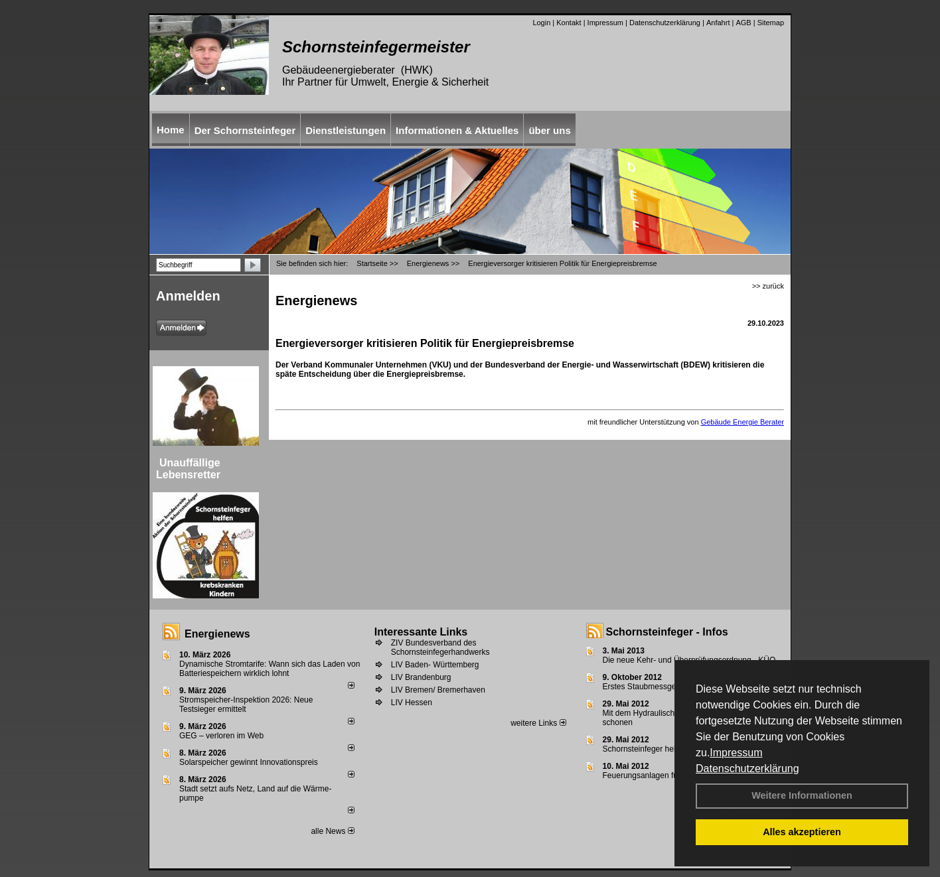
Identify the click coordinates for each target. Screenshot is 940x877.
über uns (549, 130)
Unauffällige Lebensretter (188, 468)
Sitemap (770, 23)
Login (541, 23)
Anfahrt (718, 23)
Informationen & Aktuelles (457, 130)
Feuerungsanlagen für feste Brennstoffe (673, 775)
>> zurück (768, 286)
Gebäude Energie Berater (742, 422)
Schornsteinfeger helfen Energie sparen (673, 749)
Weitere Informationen (801, 795)
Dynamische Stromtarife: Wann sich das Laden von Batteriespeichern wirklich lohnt (269, 668)
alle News (332, 831)
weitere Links (538, 723)
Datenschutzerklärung (747, 768)
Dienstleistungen (345, 130)
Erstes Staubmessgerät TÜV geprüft (667, 686)
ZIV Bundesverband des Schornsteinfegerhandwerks (440, 647)
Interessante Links (421, 632)
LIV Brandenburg (421, 677)
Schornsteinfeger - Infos (667, 632)
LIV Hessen (411, 702)
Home (171, 129)
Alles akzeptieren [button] (802, 832)
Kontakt (568, 23)
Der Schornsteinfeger (245, 130)
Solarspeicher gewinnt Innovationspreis (248, 762)
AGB (743, 23)
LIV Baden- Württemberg (435, 664)
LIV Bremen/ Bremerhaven (438, 690)
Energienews (217, 634)
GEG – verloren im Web (221, 735)
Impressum (736, 752)
